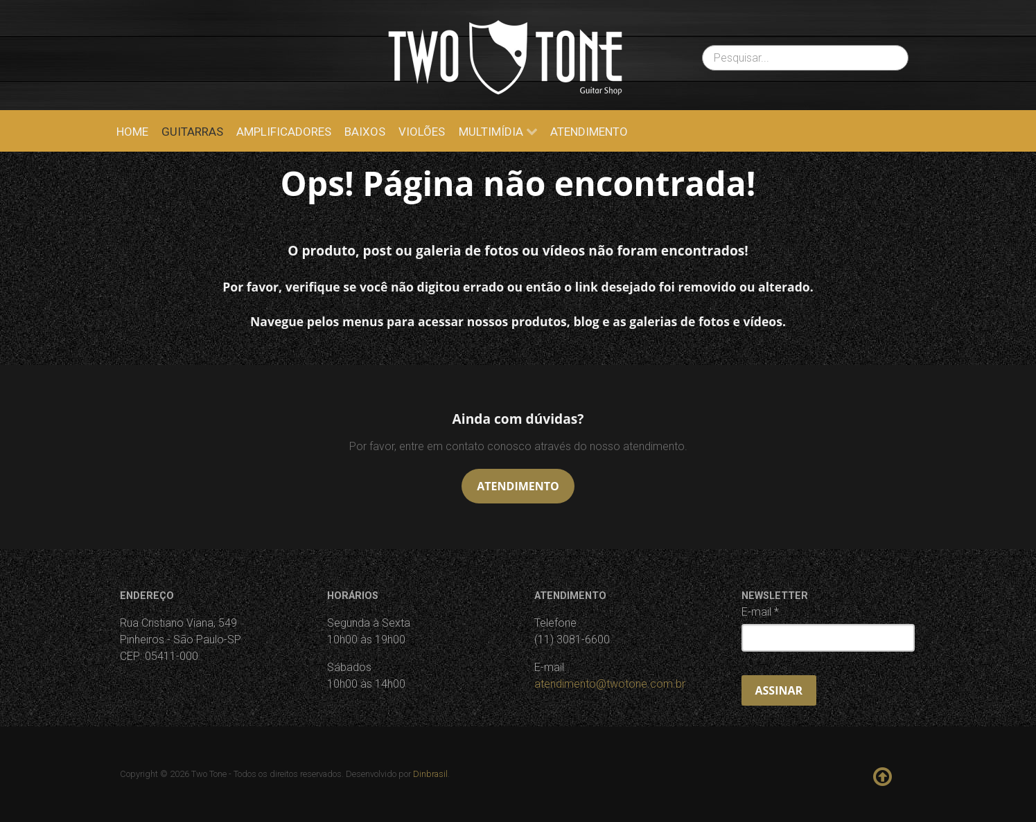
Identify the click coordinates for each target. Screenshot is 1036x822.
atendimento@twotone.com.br (609, 683)
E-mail (760, 611)
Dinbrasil (430, 774)
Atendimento (518, 486)
